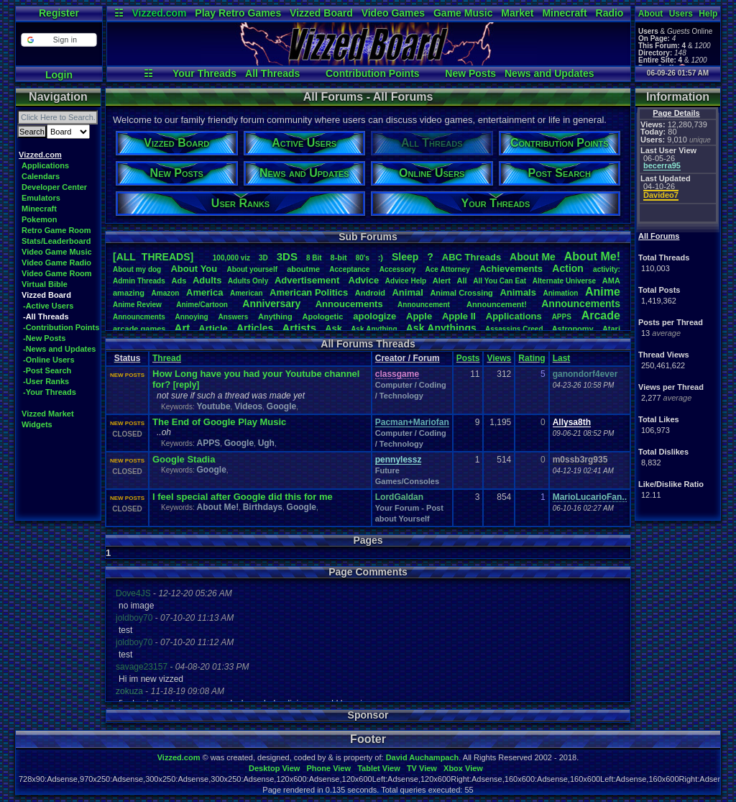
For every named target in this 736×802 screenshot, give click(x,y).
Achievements (511, 268)
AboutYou (193, 268)
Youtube (213, 406)
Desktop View (274, 768)
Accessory (398, 269)
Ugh (266, 443)
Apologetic (323, 316)
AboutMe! (592, 256)
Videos (248, 406)
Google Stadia (183, 459)
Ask (333, 328)
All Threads (272, 73)
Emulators (41, 197)
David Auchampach (422, 757)
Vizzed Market (48, 413)
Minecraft (564, 13)
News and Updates (549, 73)
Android (370, 292)
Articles (254, 328)
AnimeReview (137, 305)
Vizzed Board (321, 13)
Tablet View (378, 768)
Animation (561, 293)
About (650, 14)
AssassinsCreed (514, 329)
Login (59, 75)
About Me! (217, 507)
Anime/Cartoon (202, 305)
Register (59, 13)
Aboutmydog (137, 269)
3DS (287, 256)
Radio (610, 13)
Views (499, 358)
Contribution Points (373, 73)
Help (708, 14)
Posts (468, 358)
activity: (606, 269)
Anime (602, 292)
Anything (275, 316)
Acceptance (349, 269)
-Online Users (49, 359)
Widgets (37, 424)
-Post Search (47, 370)
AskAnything (374, 329)
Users (681, 14)
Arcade (600, 315)
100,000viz (231, 258)
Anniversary (271, 303)
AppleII (459, 316)
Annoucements (349, 304)
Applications (45, 165)
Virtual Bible (45, 284)
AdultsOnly (248, 281)
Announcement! (496, 304)
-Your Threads (49, 392)
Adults (207, 280)
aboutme (303, 269)
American (246, 293)
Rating (531, 358)
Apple (419, 316)
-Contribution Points (61, 327)
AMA (611, 280)
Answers (233, 317)
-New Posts (44, 338)
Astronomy (573, 328)
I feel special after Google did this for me (242, 496)
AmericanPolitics (309, 292)
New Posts (470, 73)
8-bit (339, 257)
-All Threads (46, 316)
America (204, 292)
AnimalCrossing (461, 292)
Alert (442, 280)
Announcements (580, 303)
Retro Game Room (56, 230)
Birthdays (262, 507)
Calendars (41, 176)
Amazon (166, 293)
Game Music (462, 13)
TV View (422, 768)
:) (380, 257)
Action (568, 268)
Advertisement (308, 280)
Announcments (139, 317)
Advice (364, 280)
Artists (299, 328)
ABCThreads (471, 257)
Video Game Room (57, 273)
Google (281, 406)
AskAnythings (441, 328)
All (462, 280)
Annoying (191, 317)
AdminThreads (139, 281)
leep (405, 257)
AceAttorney (447, 269)
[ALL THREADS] (153, 257)
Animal (407, 292)
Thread (166, 358)
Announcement (424, 305)
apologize (374, 316)
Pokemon (40, 219)
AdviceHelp (405, 281)
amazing (128, 292)
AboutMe (533, 257)
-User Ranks (46, 381)
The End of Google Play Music (219, 421)
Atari (611, 328)
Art (182, 328)
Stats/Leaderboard (56, 241)
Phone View (328, 768)
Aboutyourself (251, 269)
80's (362, 258)
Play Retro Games (238, 13)
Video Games (393, 13)
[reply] (186, 385)
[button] (58, 40)
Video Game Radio (56, 262)
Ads (178, 280)
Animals (518, 292)
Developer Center (54, 187)
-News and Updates (59, 349)
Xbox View (463, 768)
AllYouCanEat (499, 281)
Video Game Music (57, 251)
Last (562, 358)
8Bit (314, 258)
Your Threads (204, 73)
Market (517, 13)
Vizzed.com (159, 13)
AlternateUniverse (564, 281)
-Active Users (48, 305)
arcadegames (139, 328)
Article (212, 328)
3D (263, 258)
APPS (561, 317)
